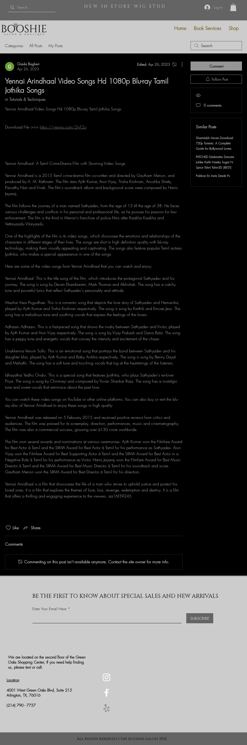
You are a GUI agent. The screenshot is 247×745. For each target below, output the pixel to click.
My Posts (55, 45)
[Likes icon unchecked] (8, 528)
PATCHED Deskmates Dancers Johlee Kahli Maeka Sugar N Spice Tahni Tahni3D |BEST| (215, 162)
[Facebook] (106, 693)
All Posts (35, 45)
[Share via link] (31, 528)
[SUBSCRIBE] (199, 618)
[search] (216, 45)
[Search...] (31, 7)
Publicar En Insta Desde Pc (213, 176)
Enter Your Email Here (50, 609)
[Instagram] (106, 677)
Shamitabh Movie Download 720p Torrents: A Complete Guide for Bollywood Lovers (214, 143)
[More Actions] (179, 64)
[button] (233, 7)
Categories (14, 45)
